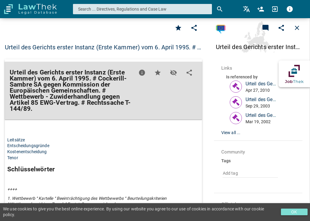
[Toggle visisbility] (173, 73)
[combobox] (143, 9)
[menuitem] (247, 9)
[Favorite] (178, 28)
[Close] (297, 28)
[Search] (220, 9)
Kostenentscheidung (27, 151)
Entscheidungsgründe (28, 145)
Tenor (12, 157)
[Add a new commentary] (265, 28)
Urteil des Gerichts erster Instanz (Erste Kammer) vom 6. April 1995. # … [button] (103, 47)
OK (294, 211)
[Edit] (194, 28)
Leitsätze (16, 139)
